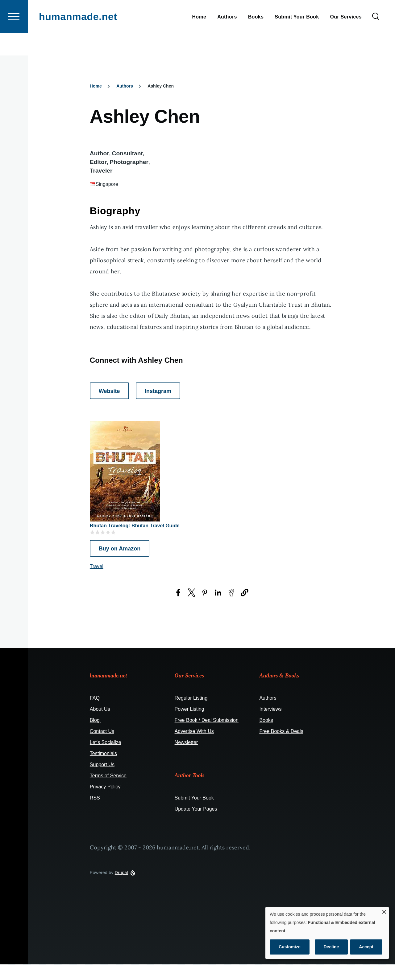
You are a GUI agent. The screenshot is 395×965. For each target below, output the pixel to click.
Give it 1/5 (92, 532)
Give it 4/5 (108, 532)
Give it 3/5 (103, 532)
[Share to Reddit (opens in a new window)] (231, 592)
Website (109, 391)
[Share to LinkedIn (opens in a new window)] (218, 592)
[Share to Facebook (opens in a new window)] (178, 592)
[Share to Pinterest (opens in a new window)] (204, 592)
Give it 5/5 (113, 532)
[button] (244, 592)
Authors (124, 86)
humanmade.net (78, 38)
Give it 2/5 (97, 532)
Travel (96, 566)
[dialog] (327, 933)
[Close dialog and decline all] (384, 911)
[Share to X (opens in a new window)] (191, 592)
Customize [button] (290, 946)
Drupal (121, 872)
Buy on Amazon (119, 549)
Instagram (158, 391)
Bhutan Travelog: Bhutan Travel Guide (135, 526)
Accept (366, 946)
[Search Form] (375, 38)
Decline (331, 946)
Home (96, 86)
